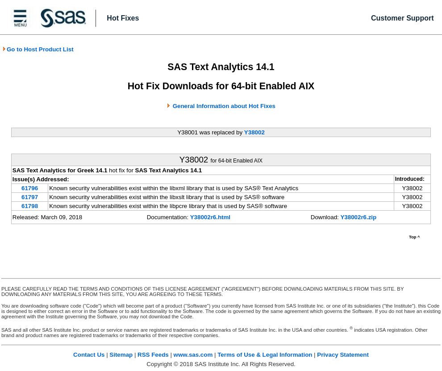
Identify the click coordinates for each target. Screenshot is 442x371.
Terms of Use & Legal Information (264, 354)
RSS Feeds (153, 354)
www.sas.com (193, 354)
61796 (29, 188)
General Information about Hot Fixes (224, 106)
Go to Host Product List (38, 49)
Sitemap (121, 354)
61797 (29, 197)
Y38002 (254, 132)
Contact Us (88, 354)
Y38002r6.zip (358, 217)
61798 (29, 206)
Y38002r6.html (210, 217)
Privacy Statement (343, 354)
